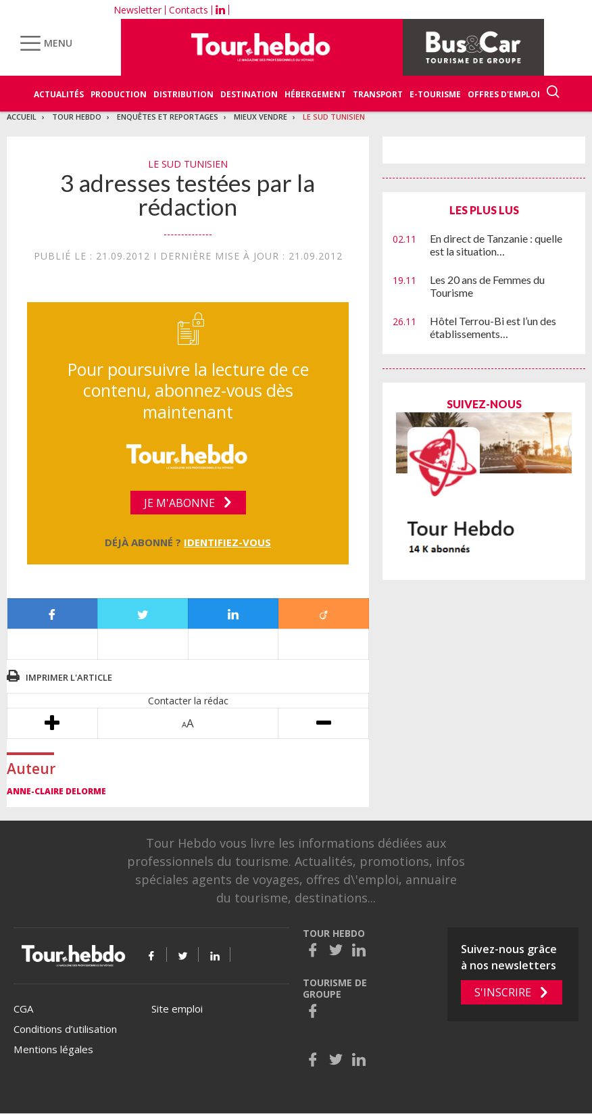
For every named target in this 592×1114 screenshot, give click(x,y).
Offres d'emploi (504, 94)
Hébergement (315, 94)
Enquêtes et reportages (167, 117)
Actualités (59, 94)
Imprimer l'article (69, 677)
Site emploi (177, 1008)
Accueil (21, 117)
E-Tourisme (435, 94)
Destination (249, 94)
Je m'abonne (179, 502)
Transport (378, 94)
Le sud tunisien (334, 117)
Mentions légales (53, 1049)
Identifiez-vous (227, 542)
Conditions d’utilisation (65, 1029)
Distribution (183, 94)
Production (119, 94)
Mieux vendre (260, 117)
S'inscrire (502, 992)
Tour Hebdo (76, 117)
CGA (23, 1008)
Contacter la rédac (188, 700)
